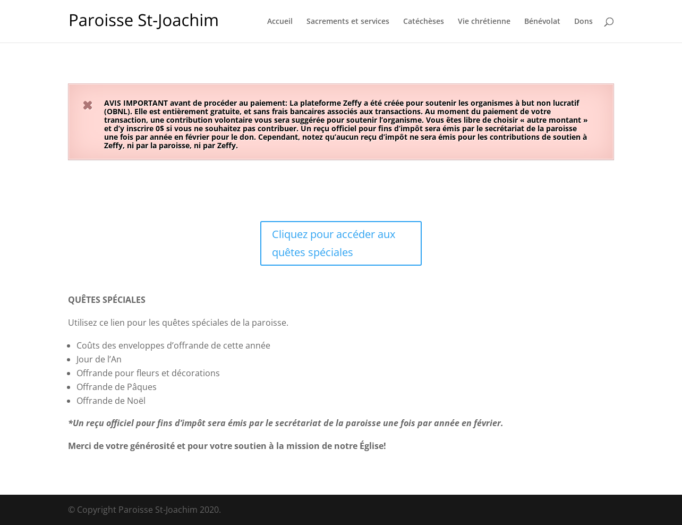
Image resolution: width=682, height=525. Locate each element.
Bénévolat (542, 22)
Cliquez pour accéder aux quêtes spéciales (333, 243)
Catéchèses (423, 22)
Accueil (280, 22)
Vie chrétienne (484, 22)
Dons (583, 22)
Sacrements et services (347, 22)
